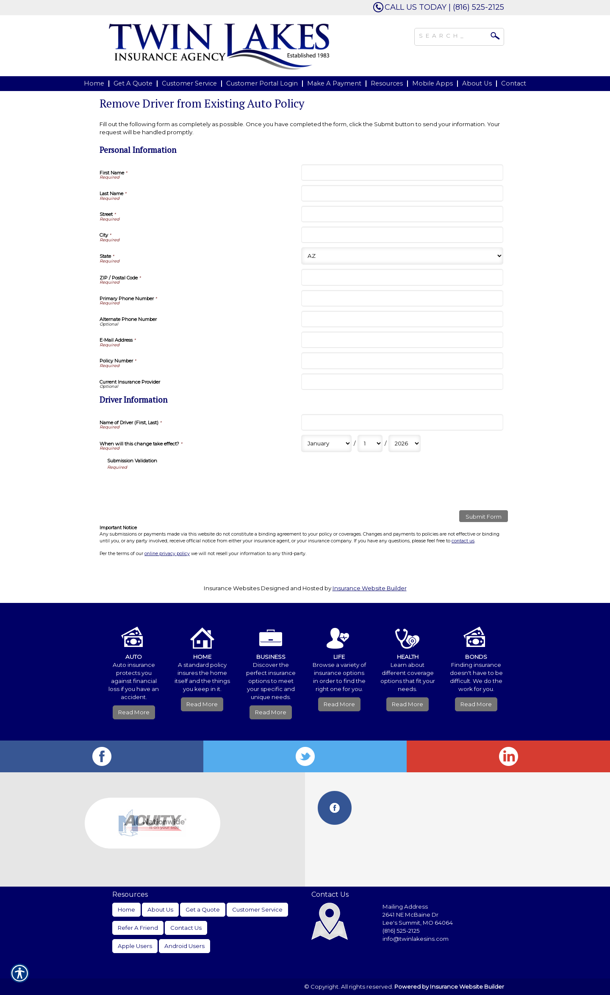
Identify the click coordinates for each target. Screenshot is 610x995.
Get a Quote (203, 909)
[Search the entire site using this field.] (453, 34)
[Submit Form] (483, 516)
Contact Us (186, 927)
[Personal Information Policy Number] (402, 360)
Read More (134, 712)
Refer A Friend (138, 927)
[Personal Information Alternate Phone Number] (402, 319)
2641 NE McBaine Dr (411, 914)
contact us (463, 541)
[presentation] (171, 486)
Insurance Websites (232, 588)
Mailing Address (405, 906)
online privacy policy (167, 553)
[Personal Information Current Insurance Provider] (402, 381)
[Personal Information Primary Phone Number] (402, 298)
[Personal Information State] (402, 256)
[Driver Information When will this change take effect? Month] (326, 443)
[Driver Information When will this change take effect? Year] (404, 443)
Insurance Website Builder (370, 588)
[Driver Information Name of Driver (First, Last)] (402, 422)
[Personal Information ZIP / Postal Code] (402, 277)
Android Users (184, 945)
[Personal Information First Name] (402, 172)
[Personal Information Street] (402, 214)
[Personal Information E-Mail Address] (402, 340)
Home (126, 909)
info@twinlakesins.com (416, 938)
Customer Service (257, 909)
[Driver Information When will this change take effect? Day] (370, 443)
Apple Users (135, 945)
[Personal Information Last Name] (402, 193)
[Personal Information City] (402, 235)
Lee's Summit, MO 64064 (418, 922)
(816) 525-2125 (401, 930)
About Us (160, 909)
